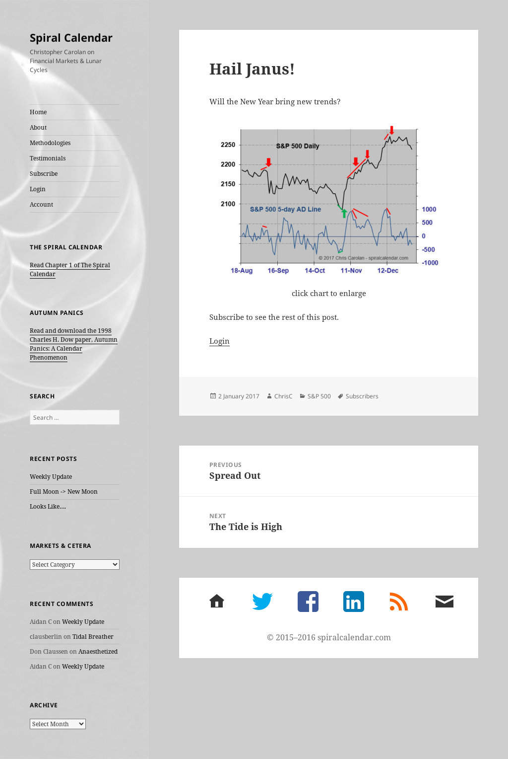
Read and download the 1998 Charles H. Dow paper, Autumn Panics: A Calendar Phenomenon (74, 344)
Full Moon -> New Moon (64, 491)
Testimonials (47, 158)
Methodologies (50, 143)
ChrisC (283, 396)
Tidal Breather (93, 636)
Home (38, 112)
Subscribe (44, 173)
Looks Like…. (48, 506)
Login (38, 189)
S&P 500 (319, 396)
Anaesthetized (98, 651)
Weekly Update (51, 476)
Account (41, 204)
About (38, 127)
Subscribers (362, 396)
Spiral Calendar (71, 37)
